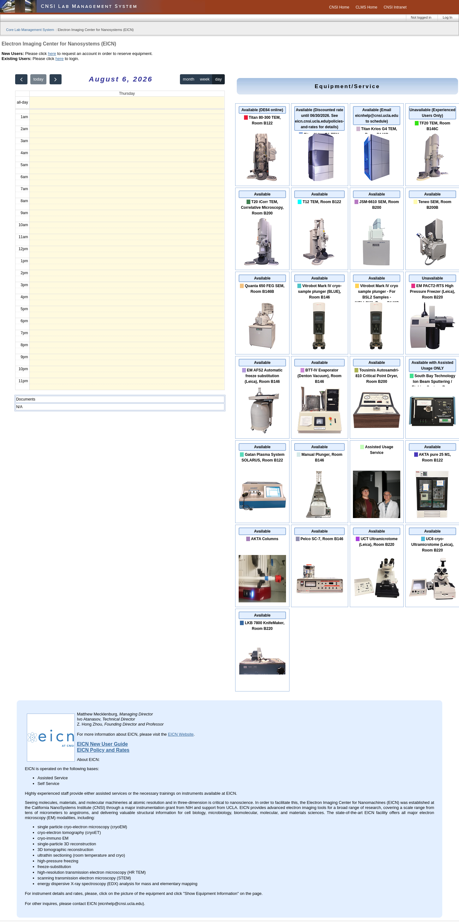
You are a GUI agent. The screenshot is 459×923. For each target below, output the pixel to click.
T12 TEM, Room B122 (322, 202)
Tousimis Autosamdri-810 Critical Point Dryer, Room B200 (377, 376)
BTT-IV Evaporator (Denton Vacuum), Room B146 (319, 376)
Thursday (127, 93)
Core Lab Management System (30, 30)
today (38, 79)
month (188, 79)
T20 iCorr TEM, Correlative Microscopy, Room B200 (262, 207)
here (52, 53)
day (218, 79)
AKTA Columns (264, 539)
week (204, 79)
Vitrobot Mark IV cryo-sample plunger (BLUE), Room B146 (320, 291)
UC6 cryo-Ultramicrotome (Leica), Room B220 (432, 544)
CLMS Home (366, 7)
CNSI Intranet (395, 7)
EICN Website (181, 734)
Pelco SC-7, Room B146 (322, 539)
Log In (447, 17)
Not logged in (421, 17)
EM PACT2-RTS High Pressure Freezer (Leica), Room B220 (432, 291)
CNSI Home (339, 7)
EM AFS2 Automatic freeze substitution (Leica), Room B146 (264, 376)
